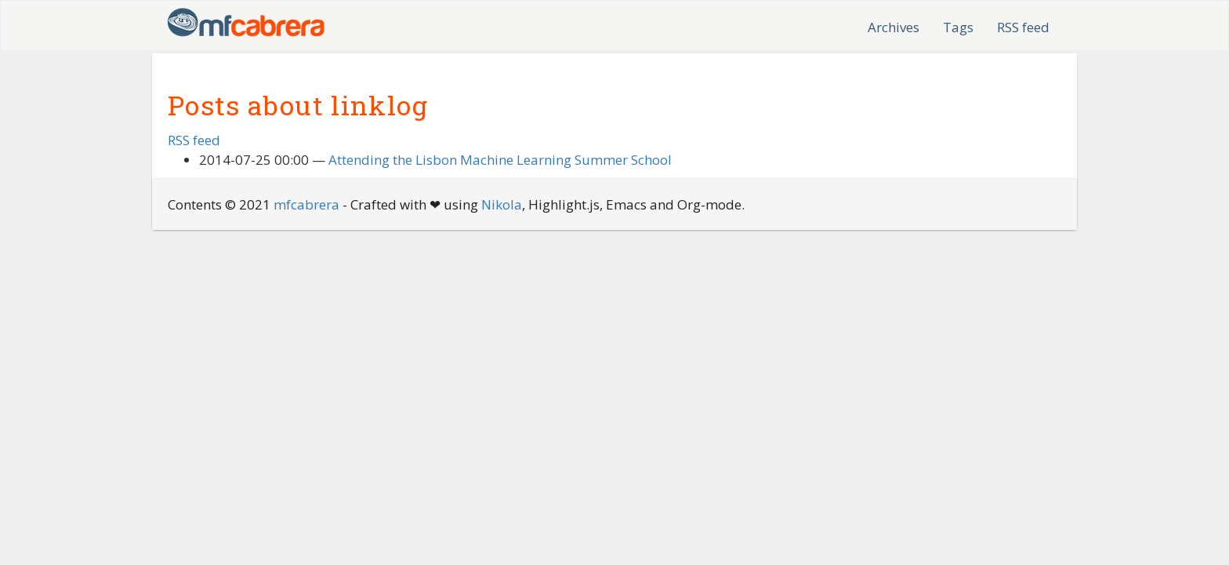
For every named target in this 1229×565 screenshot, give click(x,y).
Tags (958, 27)
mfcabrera (306, 204)
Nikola (501, 204)
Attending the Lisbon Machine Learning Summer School (500, 160)
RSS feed (1023, 27)
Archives (893, 27)
